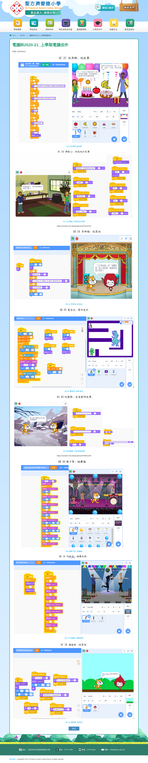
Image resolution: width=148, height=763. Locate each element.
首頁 (14, 35)
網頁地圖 (12, 759)
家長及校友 (130, 24)
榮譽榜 (22, 35)
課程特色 (50, 24)
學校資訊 (33, 24)
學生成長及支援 (65, 24)
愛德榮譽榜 (82, 24)
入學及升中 (98, 24)
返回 (74, 729)
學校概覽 (17, 24)
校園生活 (114, 24)
